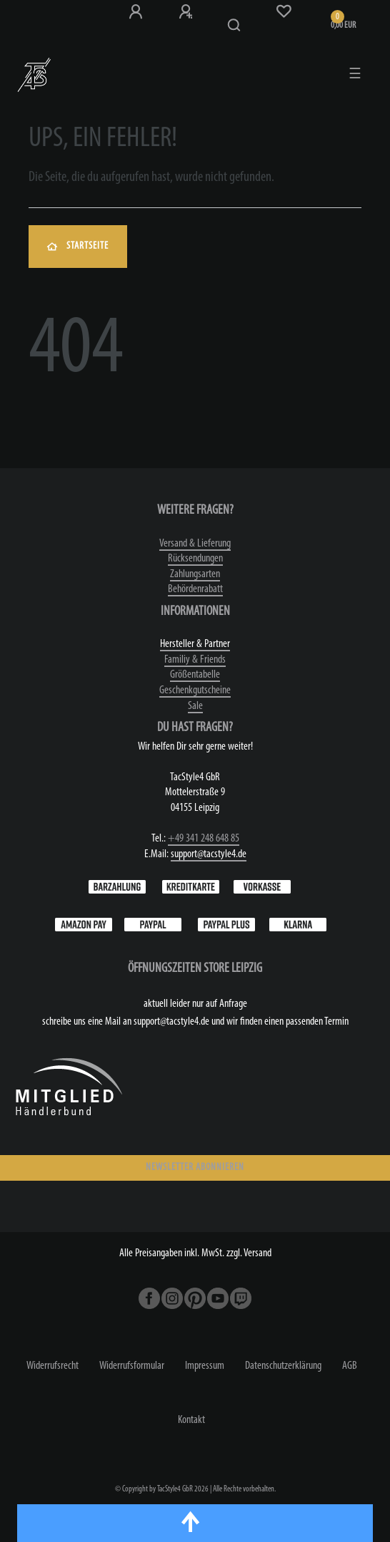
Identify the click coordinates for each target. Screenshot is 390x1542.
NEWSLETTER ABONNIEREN (195, 1167)
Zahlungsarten (195, 574)
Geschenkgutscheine (195, 690)
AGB (349, 1366)
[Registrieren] (185, 12)
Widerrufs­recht (52, 1366)
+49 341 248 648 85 (203, 838)
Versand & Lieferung (195, 543)
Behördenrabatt (195, 589)
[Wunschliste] (283, 11)
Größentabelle (195, 675)
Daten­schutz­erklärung (283, 1366)
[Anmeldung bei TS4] (135, 12)
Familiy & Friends (195, 660)
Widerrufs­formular (131, 1366)
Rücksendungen (195, 558)
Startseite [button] (78, 246)
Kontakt (191, 1420)
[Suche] (234, 25)
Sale (195, 706)
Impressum (204, 1366)
